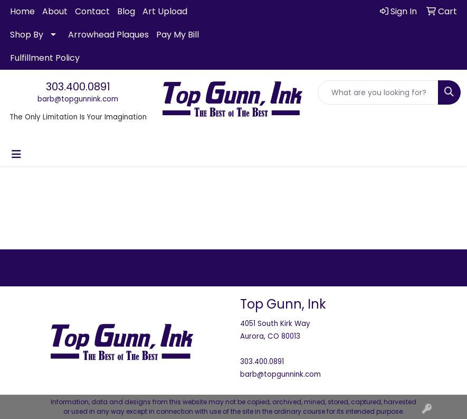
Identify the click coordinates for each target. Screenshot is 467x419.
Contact (92, 11)
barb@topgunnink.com (77, 99)
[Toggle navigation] (16, 154)
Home (22, 11)
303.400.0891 (78, 86)
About (55, 11)
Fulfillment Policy (45, 58)
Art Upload (164, 11)
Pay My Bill (177, 35)
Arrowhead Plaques (108, 35)
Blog (126, 11)
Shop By (26, 35)
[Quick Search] (378, 92)
